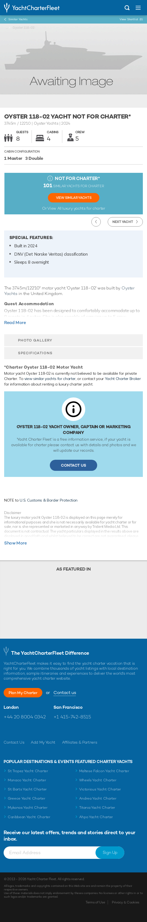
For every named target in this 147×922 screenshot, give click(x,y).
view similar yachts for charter (50, 378)
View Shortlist (131, 19)
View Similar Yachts (73, 198)
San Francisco (67, 707)
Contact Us (73, 465)
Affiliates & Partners (79, 742)
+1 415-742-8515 (72, 717)
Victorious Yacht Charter (100, 789)
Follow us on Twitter (20, 730)
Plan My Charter (23, 692)
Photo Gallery (35, 340)
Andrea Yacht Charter (98, 798)
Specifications (35, 353)
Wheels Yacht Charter (98, 780)
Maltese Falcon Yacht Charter (104, 771)
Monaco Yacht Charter (27, 780)
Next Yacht (122, 222)
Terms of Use (95, 902)
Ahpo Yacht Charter (96, 817)
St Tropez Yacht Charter (28, 771)
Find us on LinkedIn (43, 730)
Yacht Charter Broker (123, 378)
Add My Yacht (43, 742)
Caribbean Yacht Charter (29, 817)
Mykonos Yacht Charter (27, 807)
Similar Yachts (17, 19)
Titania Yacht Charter (97, 807)
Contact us (64, 692)
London (11, 707)
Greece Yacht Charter (26, 798)
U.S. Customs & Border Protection (49, 500)
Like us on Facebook (8, 730)
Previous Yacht (96, 222)
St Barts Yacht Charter (27, 789)
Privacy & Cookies (125, 902)
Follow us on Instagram (31, 730)
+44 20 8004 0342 (24, 717)
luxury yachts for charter (83, 208)
